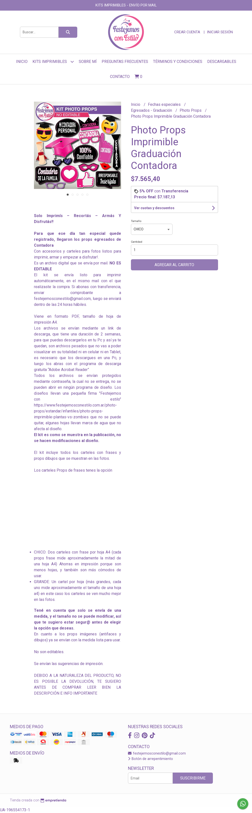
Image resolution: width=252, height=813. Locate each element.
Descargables (221, 61)
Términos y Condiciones (177, 61)
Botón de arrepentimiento (150, 759)
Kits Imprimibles (53, 61)
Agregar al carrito (174, 264)
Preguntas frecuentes (125, 61)
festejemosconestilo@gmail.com (157, 753)
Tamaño (136, 221)
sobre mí (88, 61)
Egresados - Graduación (152, 110)
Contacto (120, 76)
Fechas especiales (165, 104)
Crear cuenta (187, 32)
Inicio (22, 61)
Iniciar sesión (220, 32)
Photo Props (191, 110)
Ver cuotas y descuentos (154, 208)
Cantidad (136, 241)
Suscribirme (192, 778)
